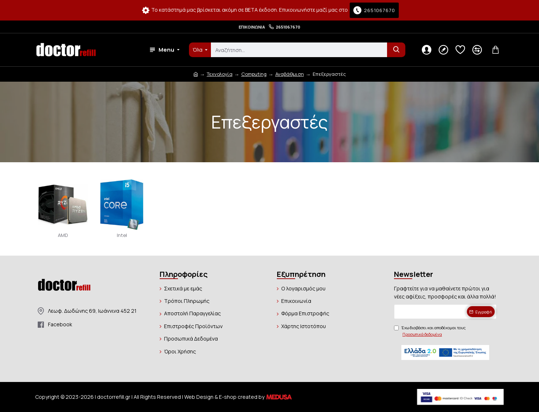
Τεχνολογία (220, 74)
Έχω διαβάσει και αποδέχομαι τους (430, 331)
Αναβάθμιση (289, 74)
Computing (254, 74)
